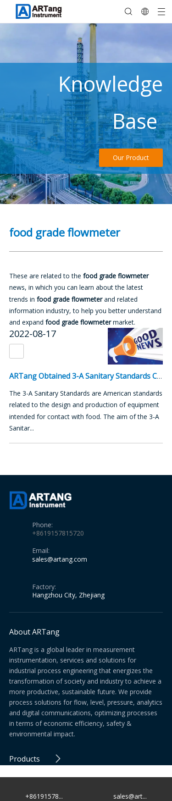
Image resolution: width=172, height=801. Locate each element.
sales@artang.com (59, 559)
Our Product (131, 157)
